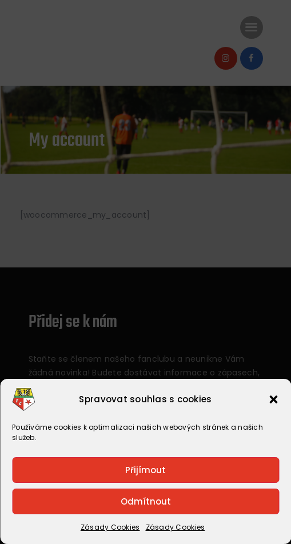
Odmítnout (146, 501)
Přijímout (145, 470)
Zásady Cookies (110, 527)
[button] (273, 399)
